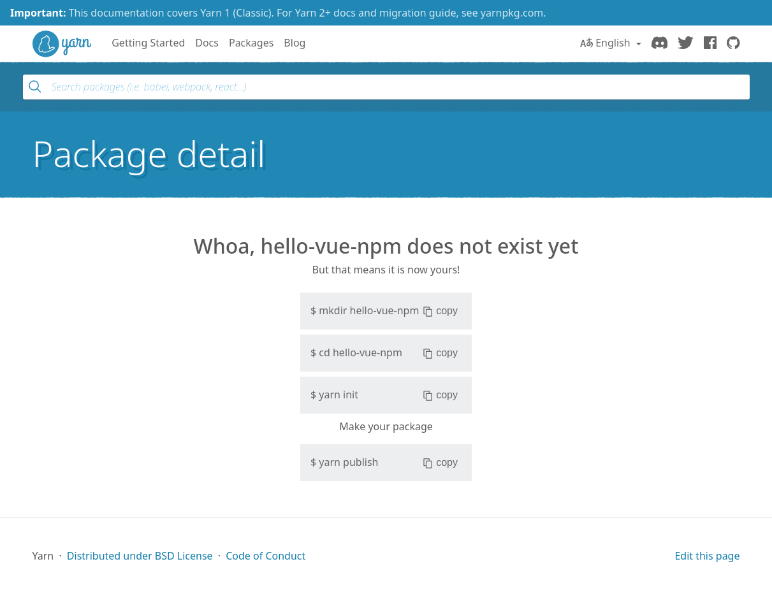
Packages (251, 43)
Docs (207, 43)
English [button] (606, 43)
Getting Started (148, 43)
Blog (294, 43)
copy (440, 311)
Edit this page (706, 556)
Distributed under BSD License (140, 556)
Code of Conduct (265, 556)
